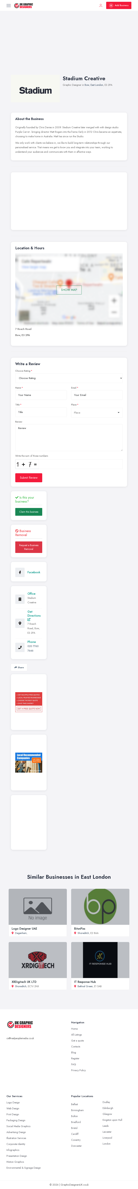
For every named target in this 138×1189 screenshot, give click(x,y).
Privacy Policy (78, 1070)
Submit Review (29, 478)
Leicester (107, 1132)
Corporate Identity (15, 1144)
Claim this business (28, 512)
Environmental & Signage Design (23, 1168)
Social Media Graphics (18, 1126)
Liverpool (107, 1138)
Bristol (74, 1128)
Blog (73, 1052)
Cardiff (75, 1134)
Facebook (33, 572)
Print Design (12, 1114)
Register (75, 1058)
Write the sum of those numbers (31, 456)
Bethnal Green (85, 986)
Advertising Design (16, 1132)
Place (74, 404)
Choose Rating (22, 371)
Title (17, 404)
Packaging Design (15, 1120)
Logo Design (13, 1102)
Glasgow (107, 1114)
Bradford (76, 1122)
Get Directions (34, 615)
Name (18, 387)
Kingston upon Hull (112, 1120)
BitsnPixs (79, 929)
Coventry (75, 1140)
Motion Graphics (15, 1162)
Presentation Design (16, 1156)
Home (74, 1029)
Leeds (106, 1126)
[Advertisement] (69, 46)
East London (97, 85)
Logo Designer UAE (24, 929)
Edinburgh (108, 1108)
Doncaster (76, 1146)
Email (73, 387)
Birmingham (77, 1110)
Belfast (74, 1104)
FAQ (73, 1064)
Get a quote (77, 1040)
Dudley (106, 1102)
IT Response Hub (85, 982)
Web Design (12, 1108)
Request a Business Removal (28, 547)
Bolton (74, 1116)
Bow (87, 85)
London (107, 1143)
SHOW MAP (69, 290)
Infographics (12, 1150)
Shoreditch (83, 933)
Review (18, 421)
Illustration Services (16, 1138)
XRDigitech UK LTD (24, 982)
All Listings (76, 1034)
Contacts (75, 1046)
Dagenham (21, 933)
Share (19, 667)
